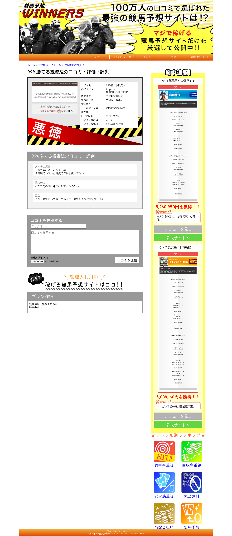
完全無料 (191, 485)
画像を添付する (40, 257)
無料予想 (191, 516)
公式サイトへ (178, 237)
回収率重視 (191, 454)
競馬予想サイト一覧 (199, 57)
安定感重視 (164, 485)
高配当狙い (164, 516)
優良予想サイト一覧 (122, 57)
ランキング (148, 57)
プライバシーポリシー (116, 531)
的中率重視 (164, 454)
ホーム (97, 57)
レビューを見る (178, 229)
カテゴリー (174, 57)
